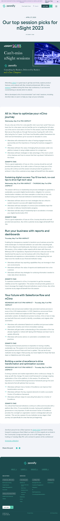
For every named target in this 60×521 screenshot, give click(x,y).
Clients (24, 469)
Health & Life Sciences (7, 496)
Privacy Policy (30, 513)
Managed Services (36, 482)
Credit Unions (5, 485)
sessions (8, 87)
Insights (34, 469)
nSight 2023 (36, 430)
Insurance (4, 489)
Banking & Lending (6, 482)
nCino (21, 499)
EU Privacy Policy (54, 513)
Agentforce (23, 492)
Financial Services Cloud (24, 485)
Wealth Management (7, 487)
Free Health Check (26, 6)
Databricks (22, 496)
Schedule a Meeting (12, 441)
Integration (34, 487)
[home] (8, 6)
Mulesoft (23, 494)
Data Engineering (36, 492)
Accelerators (51, 482)
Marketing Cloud (24, 490)
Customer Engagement (37, 485)
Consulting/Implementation (38, 494)
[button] (36, 6)
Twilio (21, 501)
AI (32, 489)
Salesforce (22, 482)
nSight (14, 83)
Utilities (4, 498)
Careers (45, 469)
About (14, 469)
